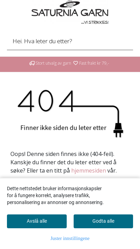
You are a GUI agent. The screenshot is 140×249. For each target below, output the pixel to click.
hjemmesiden (88, 170)
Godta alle (103, 221)
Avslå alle (37, 221)
